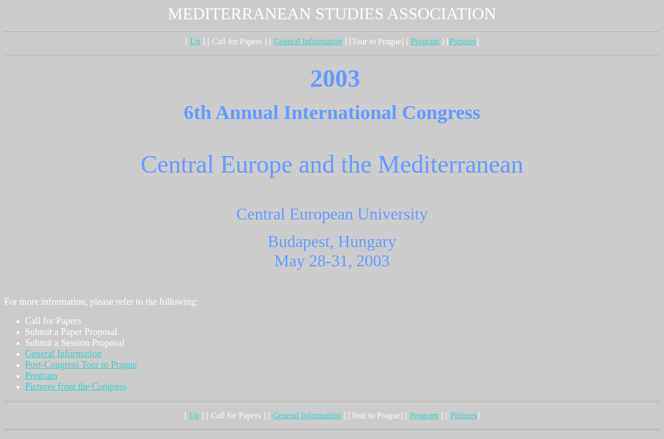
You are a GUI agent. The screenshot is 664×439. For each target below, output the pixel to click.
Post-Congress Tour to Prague (81, 364)
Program (425, 41)
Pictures (462, 41)
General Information (308, 41)
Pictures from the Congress (75, 386)
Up (195, 41)
